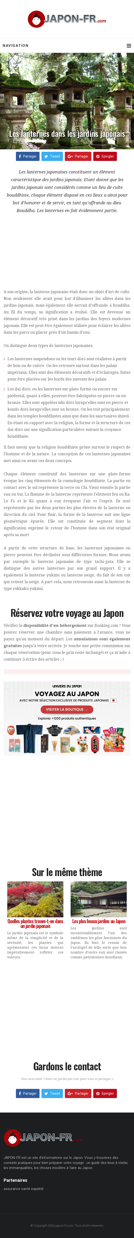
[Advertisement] (67, 255)
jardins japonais (65, 179)
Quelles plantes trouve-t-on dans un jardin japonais (35, 923)
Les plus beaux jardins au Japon (98, 921)
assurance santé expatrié (24, 1189)
